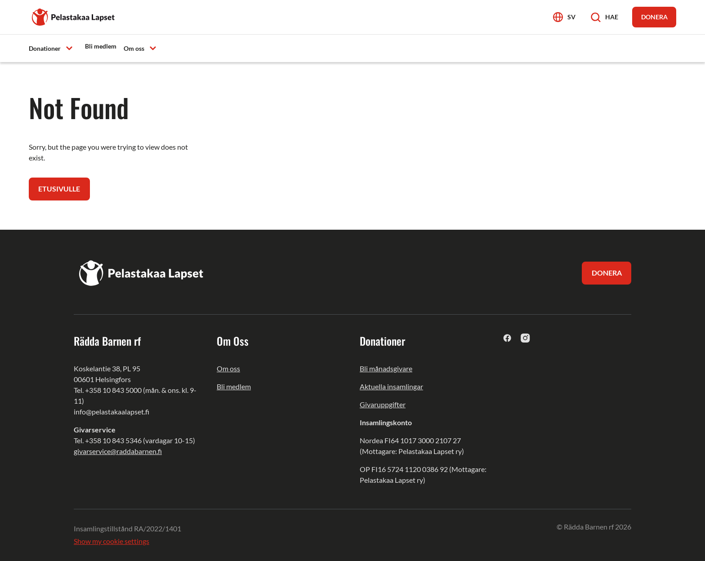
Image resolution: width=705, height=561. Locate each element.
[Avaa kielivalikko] (564, 16)
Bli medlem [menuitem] (100, 46)
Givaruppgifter (383, 405)
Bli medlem (234, 387)
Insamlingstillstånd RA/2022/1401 (127, 529)
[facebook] (507, 338)
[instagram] (525, 338)
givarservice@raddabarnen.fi (118, 451)
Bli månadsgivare (386, 369)
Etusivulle (59, 189)
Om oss (228, 369)
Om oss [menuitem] (134, 48)
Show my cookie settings (111, 541)
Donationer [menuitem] (45, 48)
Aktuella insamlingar (391, 387)
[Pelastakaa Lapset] (74, 16)
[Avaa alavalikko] (69, 48)
